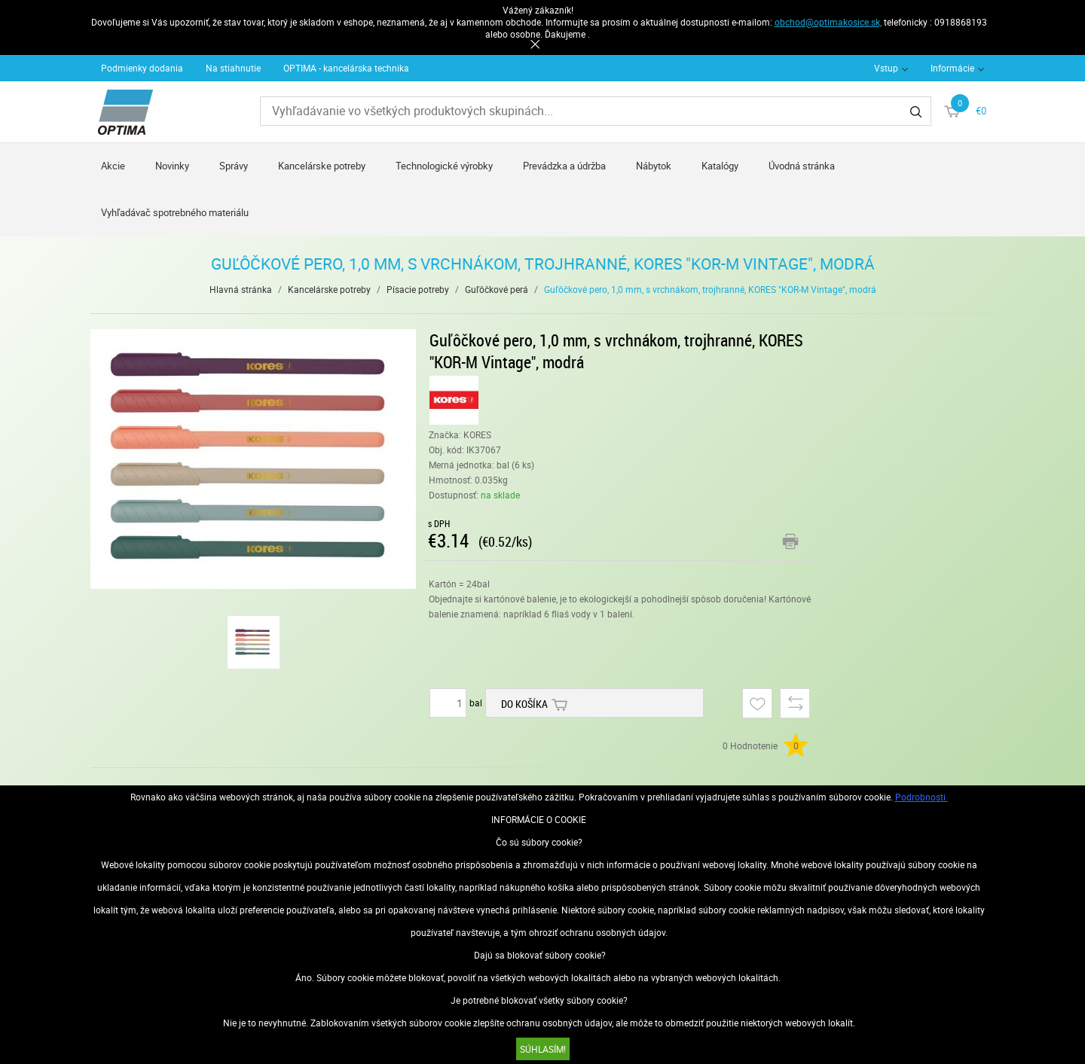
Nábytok (653, 165)
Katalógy (719, 165)
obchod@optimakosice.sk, (828, 22)
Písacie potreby (418, 289)
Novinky (172, 165)
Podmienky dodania (142, 68)
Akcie (113, 165)
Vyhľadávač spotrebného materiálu (175, 212)
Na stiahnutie (233, 68)
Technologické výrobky (444, 165)
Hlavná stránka (240, 289)
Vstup (886, 68)
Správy (233, 165)
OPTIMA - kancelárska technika (346, 68)
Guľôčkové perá (496, 289)
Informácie (952, 68)
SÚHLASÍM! (543, 1049)
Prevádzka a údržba (564, 165)
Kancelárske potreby (321, 165)
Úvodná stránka (802, 165)
